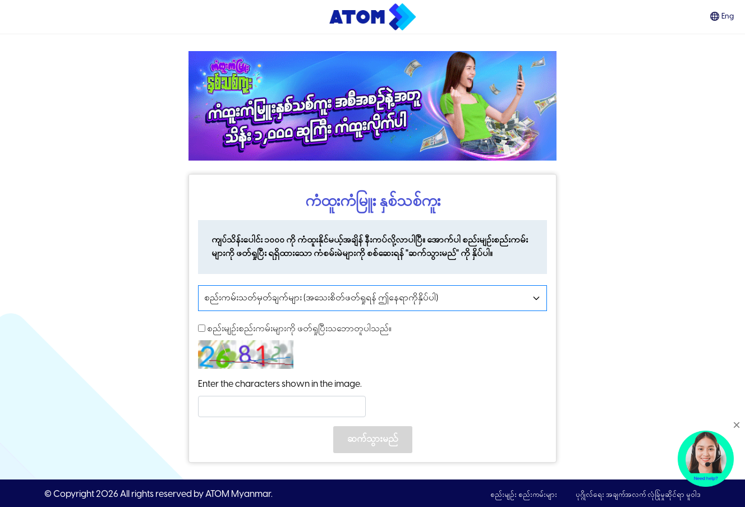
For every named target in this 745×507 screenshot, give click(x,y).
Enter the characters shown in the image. (280, 384)
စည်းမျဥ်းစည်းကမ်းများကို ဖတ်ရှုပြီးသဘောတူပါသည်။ (295, 328)
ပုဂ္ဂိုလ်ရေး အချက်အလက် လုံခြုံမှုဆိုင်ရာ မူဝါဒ (638, 495)
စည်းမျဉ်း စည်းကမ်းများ (524, 495)
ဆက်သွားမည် (372, 439)
